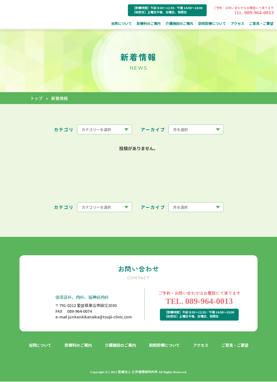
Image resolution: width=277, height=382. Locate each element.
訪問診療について (164, 345)
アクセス (200, 345)
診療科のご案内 (78, 345)
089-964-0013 (254, 12)
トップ (36, 98)
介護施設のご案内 (120, 345)
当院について (40, 345)
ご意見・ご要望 (235, 345)
